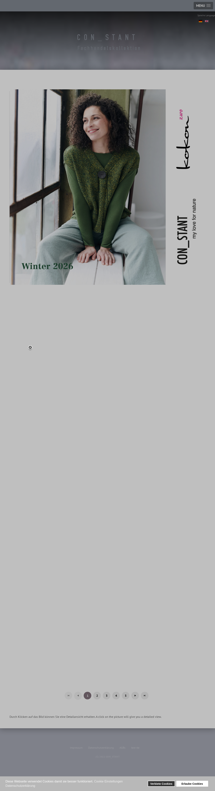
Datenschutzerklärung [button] (20, 785)
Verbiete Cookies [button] (161, 783)
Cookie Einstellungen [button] (108, 781)
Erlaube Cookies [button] (192, 783)
